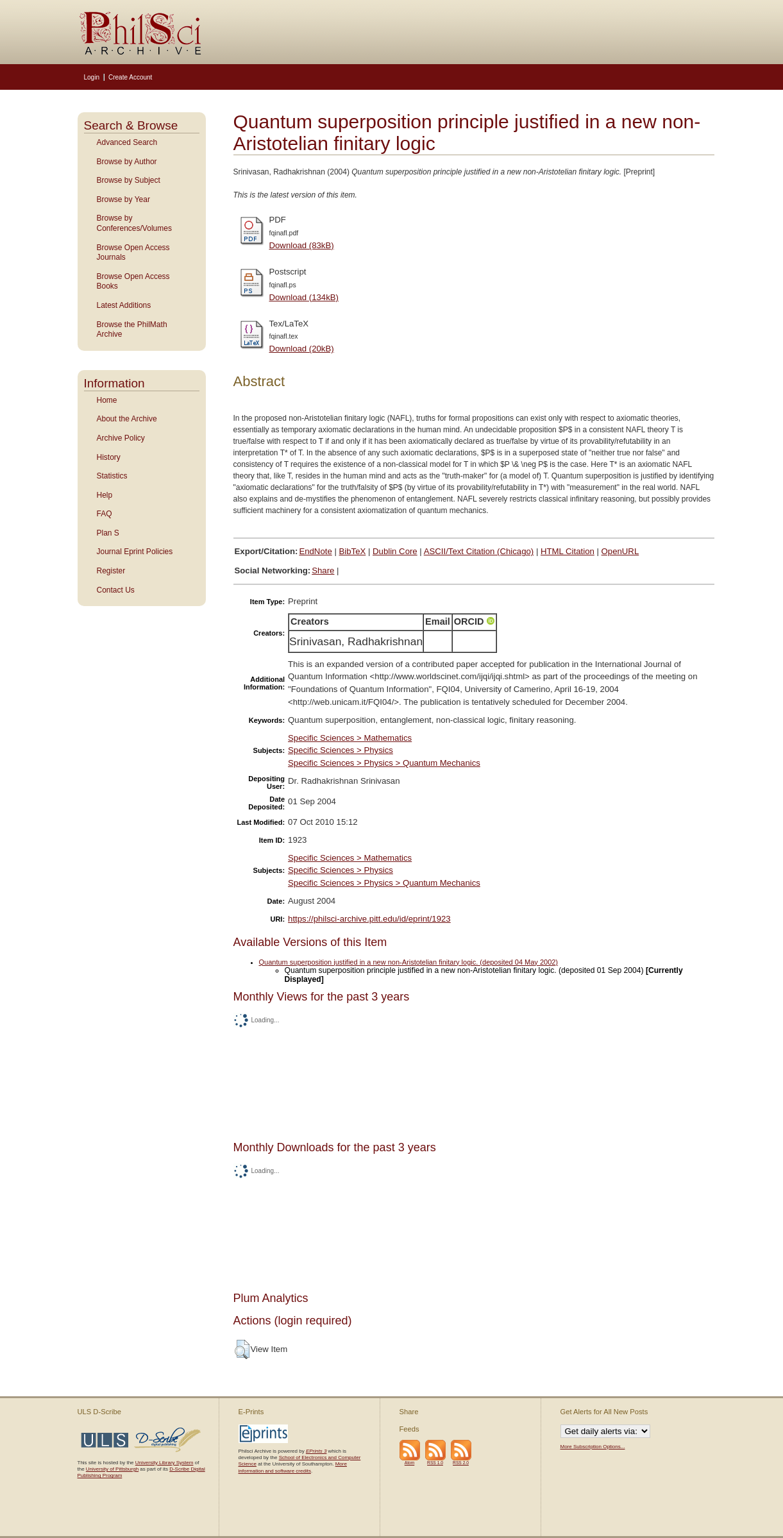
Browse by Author (127, 161)
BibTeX (352, 551)
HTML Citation (567, 551)
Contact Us (116, 590)
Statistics (112, 475)
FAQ (104, 513)
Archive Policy (121, 438)
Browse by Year (123, 199)
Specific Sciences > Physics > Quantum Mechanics (384, 763)
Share (323, 570)
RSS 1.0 (435, 1462)
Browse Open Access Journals (133, 252)
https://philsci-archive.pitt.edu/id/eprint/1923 (369, 919)
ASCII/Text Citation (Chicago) (479, 551)
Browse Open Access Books (133, 281)
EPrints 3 (316, 1451)
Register (111, 570)
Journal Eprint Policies (135, 551)
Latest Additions (124, 305)
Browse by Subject (128, 180)
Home (107, 400)
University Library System (164, 1463)
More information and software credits (293, 1467)
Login (91, 77)
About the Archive (127, 418)
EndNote (315, 551)
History (109, 457)
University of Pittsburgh (112, 1469)
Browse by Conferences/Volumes (134, 223)
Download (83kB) (301, 245)
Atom (410, 1462)
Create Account (130, 77)
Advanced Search (127, 142)
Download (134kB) (304, 297)
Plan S (108, 532)
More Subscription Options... (592, 1446)
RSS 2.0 (461, 1462)
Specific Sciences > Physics (340, 750)
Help (105, 495)
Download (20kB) (301, 348)
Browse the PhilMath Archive (132, 329)
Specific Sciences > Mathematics (350, 738)
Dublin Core (395, 551)
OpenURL (620, 551)
